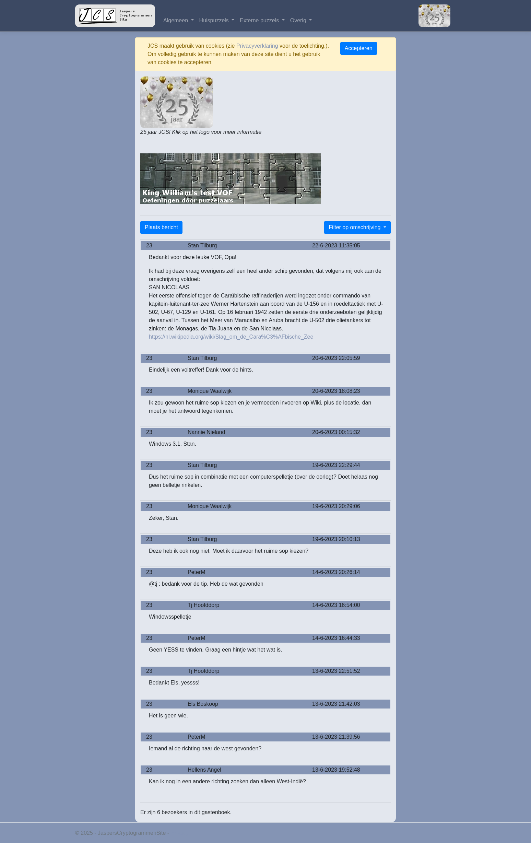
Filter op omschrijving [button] (355, 227)
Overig (299, 20)
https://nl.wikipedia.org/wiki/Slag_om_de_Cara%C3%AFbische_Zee (231, 337)
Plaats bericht (161, 227)
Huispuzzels (215, 20)
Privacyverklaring (257, 46)
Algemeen (176, 20)
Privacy (180, 833)
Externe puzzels (260, 20)
